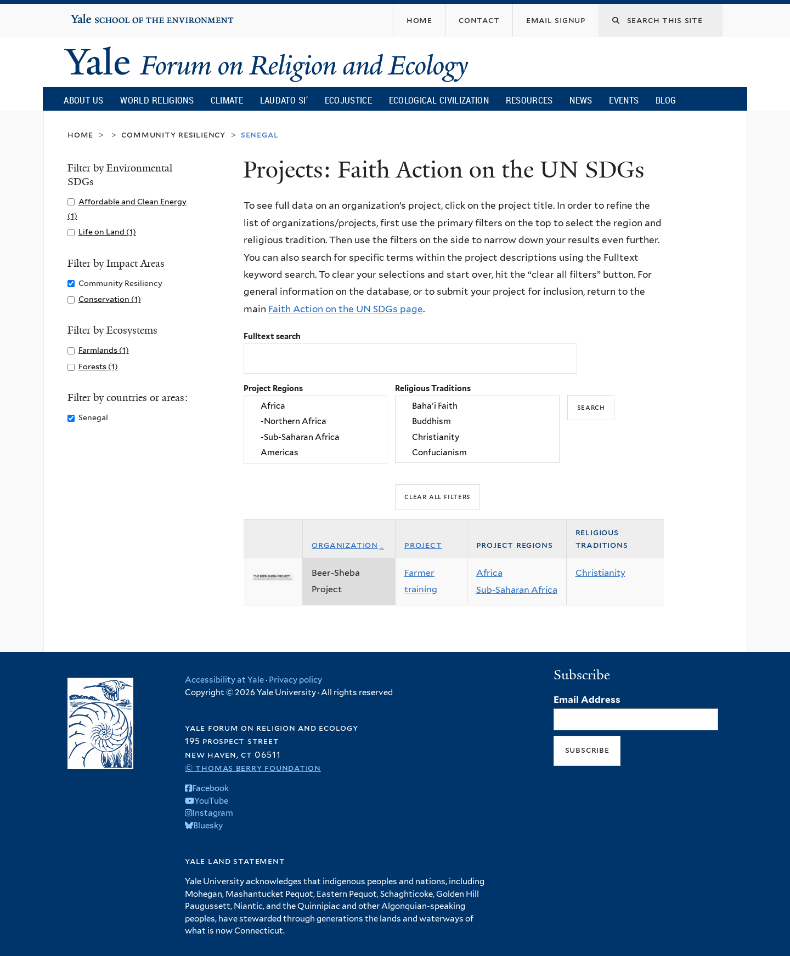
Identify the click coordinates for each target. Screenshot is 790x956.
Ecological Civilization (439, 100)
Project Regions (273, 388)
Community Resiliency (173, 134)
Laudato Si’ (284, 100)
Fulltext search (272, 336)
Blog (666, 100)
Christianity (477, 437)
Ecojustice (348, 100)
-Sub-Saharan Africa (315, 437)
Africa (315, 406)
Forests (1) (98, 366)
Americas (315, 452)
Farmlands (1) (103, 349)
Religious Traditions (433, 388)
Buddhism (477, 422)
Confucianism (477, 452)
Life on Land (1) (107, 231)
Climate (227, 100)
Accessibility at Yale (224, 680)
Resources (529, 100)
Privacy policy (295, 680)
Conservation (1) (109, 299)
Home (80, 134)
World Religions (157, 100)
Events (624, 100)
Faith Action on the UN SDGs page (345, 309)
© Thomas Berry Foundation (253, 768)
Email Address (587, 699)
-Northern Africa (315, 422)
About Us (83, 100)
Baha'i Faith (477, 406)
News (580, 100)
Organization (348, 545)
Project (423, 545)
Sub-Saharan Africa (516, 590)
